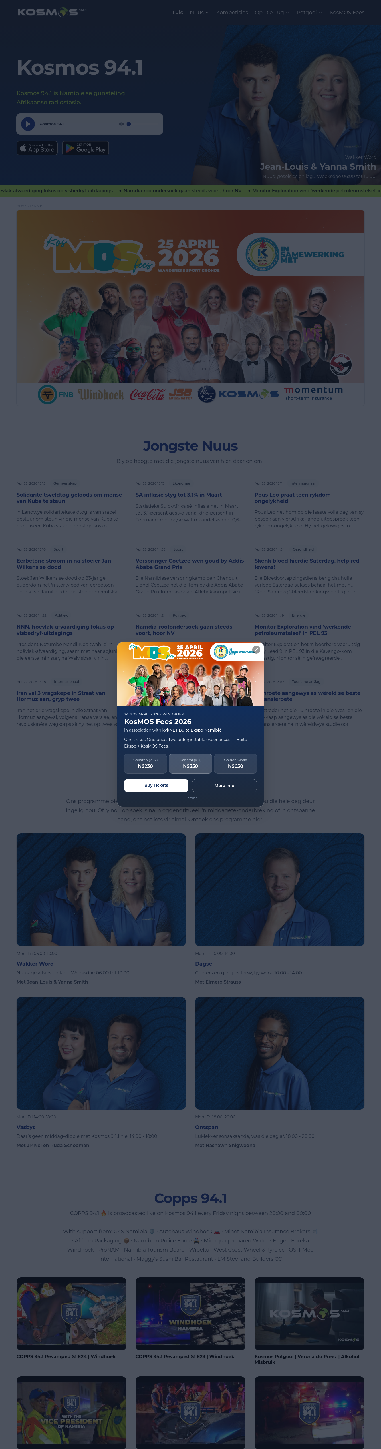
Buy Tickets (156, 785)
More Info (224, 785)
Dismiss (190, 798)
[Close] (256, 650)
